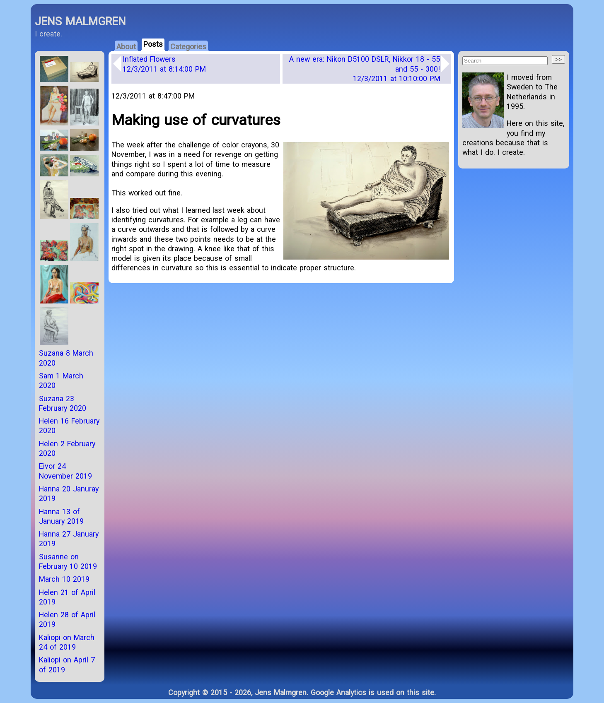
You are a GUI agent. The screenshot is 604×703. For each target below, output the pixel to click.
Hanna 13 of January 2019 (61, 516)
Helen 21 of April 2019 (67, 597)
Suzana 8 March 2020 (66, 358)
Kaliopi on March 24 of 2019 (66, 642)
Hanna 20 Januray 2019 (69, 493)
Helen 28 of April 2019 (67, 619)
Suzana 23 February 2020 (62, 403)
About (126, 46)
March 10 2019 (64, 579)
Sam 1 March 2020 (61, 380)
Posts (153, 44)
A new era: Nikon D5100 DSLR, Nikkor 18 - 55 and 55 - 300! (364, 69)
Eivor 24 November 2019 (65, 471)
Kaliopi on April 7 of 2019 (67, 664)
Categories (188, 46)
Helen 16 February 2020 (69, 426)
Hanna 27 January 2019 (69, 539)
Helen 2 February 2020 (67, 448)
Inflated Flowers (164, 64)
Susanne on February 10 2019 (68, 561)
